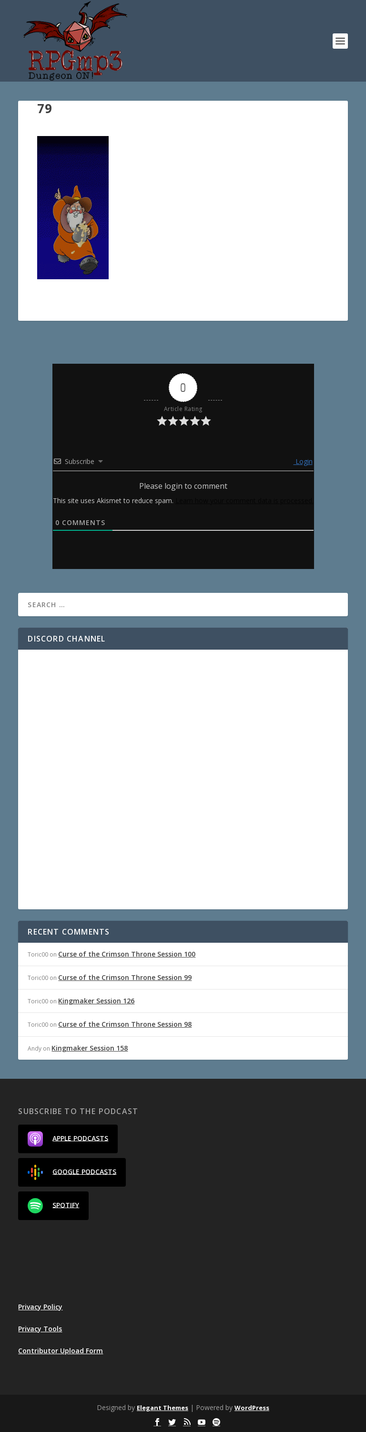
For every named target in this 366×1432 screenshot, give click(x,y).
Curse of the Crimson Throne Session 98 (125, 1024)
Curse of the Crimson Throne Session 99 (125, 977)
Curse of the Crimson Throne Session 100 (126, 953)
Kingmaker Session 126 (96, 1000)
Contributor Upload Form (60, 1350)
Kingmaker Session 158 (89, 1048)
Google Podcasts (72, 1172)
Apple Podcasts (68, 1139)
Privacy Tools (40, 1328)
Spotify (53, 1205)
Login (303, 461)
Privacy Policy (40, 1306)
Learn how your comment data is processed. (244, 500)
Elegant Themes (162, 1407)
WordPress (251, 1407)
